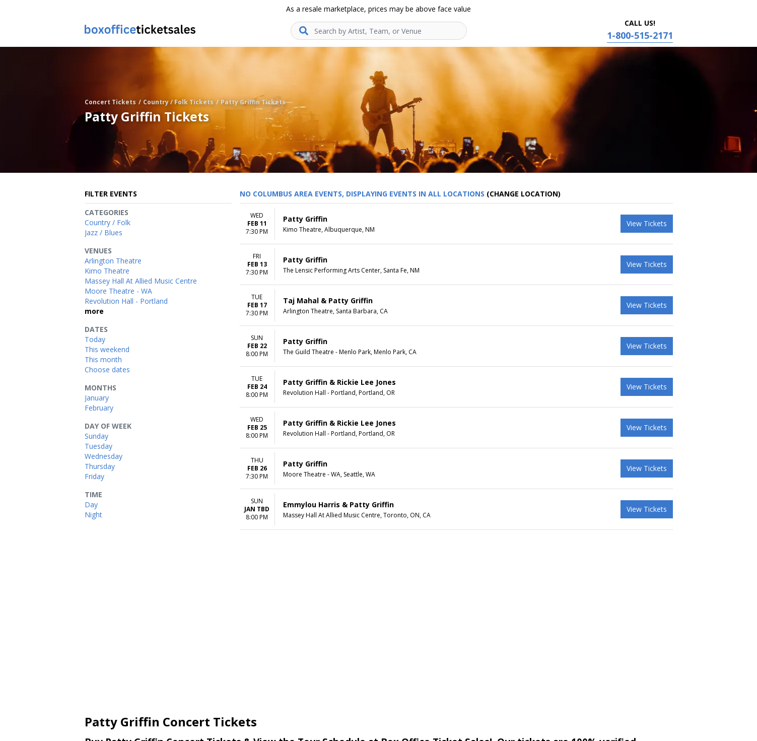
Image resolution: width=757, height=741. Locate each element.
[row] (456, 224)
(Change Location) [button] (524, 193)
